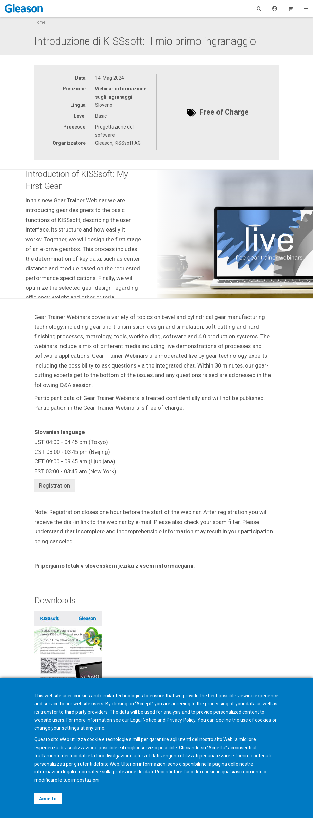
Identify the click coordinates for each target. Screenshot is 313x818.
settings (70, 728)
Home (39, 22)
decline (223, 720)
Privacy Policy (181, 720)
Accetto (48, 798)
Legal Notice (143, 720)
